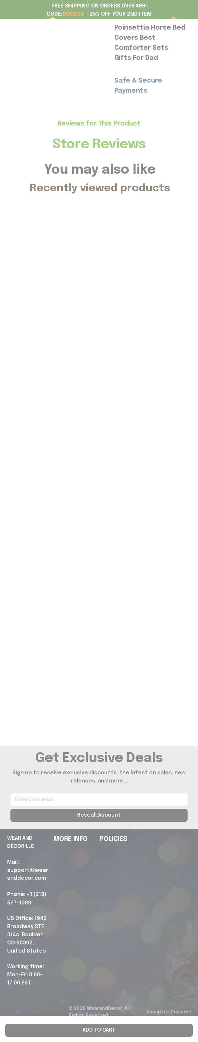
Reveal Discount (99, 815)
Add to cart (99, 1030)
